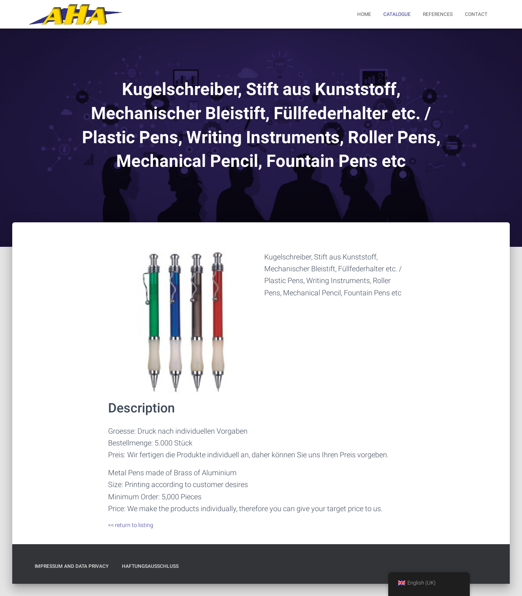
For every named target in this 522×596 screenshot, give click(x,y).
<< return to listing (130, 525)
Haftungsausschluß (150, 566)
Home (364, 14)
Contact (476, 14)
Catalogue (397, 14)
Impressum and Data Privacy (71, 566)
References (438, 14)
